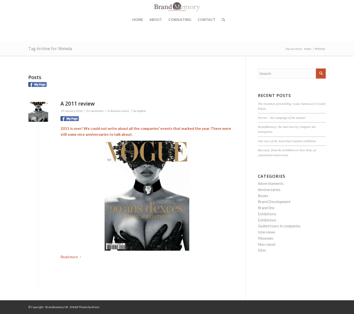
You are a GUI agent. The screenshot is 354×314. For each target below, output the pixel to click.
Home (137, 19)
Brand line (266, 207)
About (155, 19)
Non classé (267, 244)
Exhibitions (267, 214)
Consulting (179, 19)
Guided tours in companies (279, 226)
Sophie (141, 111)
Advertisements (271, 183)
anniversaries (97, 134)
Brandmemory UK (56, 307)
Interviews (266, 232)
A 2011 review (77, 103)
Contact (206, 19)
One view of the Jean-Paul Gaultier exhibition (287, 141)
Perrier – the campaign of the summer (282, 118)
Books (263, 195)
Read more (71, 257)
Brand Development (274, 201)
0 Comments (95, 111)
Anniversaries (119, 111)
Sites (262, 250)
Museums (265, 238)
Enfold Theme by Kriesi (84, 307)
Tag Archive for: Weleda (50, 48)
